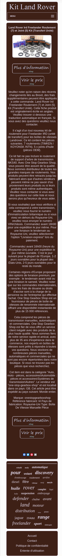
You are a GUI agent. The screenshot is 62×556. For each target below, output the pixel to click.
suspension (27, 493)
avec (46, 511)
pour (16, 472)
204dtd (31, 518)
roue (39, 512)
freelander (21, 523)
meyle (49, 482)
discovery (44, 472)
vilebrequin (48, 525)
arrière (46, 477)
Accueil (32, 535)
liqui (51, 489)
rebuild (19, 468)
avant (47, 499)
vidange (34, 483)
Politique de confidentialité (32, 545)
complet (42, 489)
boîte (16, 494)
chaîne (36, 499)
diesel (15, 482)
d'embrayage (20, 477)
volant (28, 473)
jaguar (19, 518)
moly (27, 467)
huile (15, 488)
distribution (25, 511)
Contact (32, 540)
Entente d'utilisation (32, 550)
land (24, 505)
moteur (38, 505)
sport (37, 524)
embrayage (44, 493)
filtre (25, 482)
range (43, 517)
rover (29, 488)
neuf (42, 482)
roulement (34, 477)
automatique (40, 467)
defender (21, 498)
